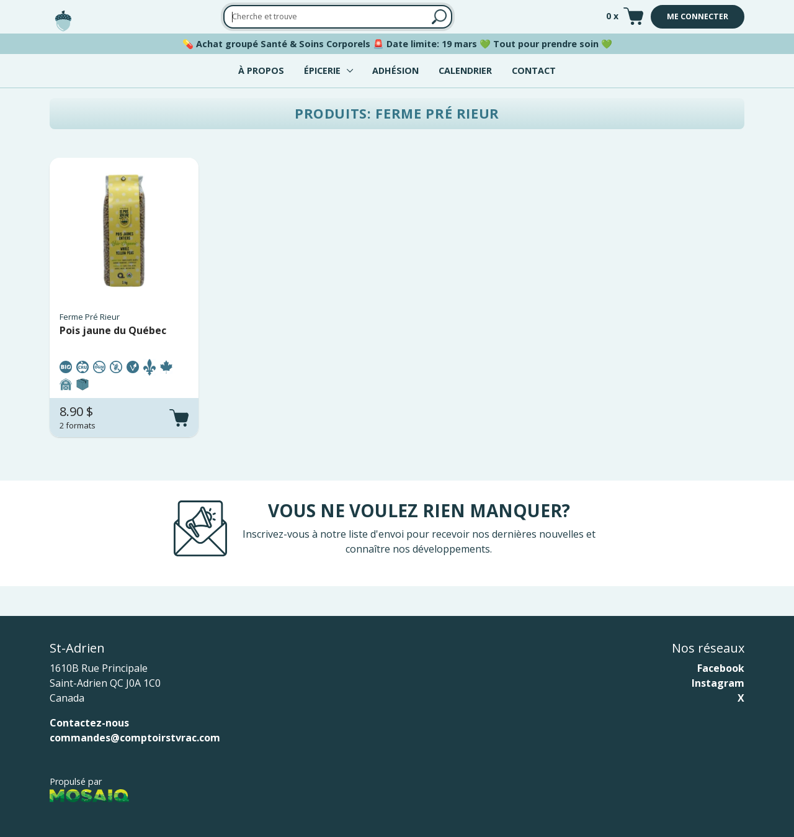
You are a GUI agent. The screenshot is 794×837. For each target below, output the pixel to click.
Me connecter (697, 16)
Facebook (720, 668)
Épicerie (322, 70)
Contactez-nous (89, 723)
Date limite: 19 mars (431, 44)
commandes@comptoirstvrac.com (135, 737)
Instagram (718, 683)
